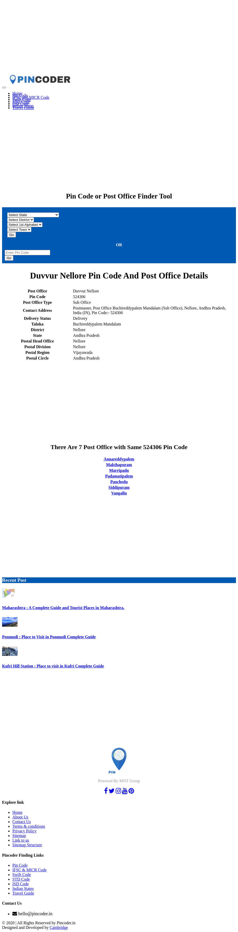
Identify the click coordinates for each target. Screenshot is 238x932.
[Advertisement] (119, 38)
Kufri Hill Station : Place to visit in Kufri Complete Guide (53, 666)
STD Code (21, 879)
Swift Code (21, 874)
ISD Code (20, 884)
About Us (20, 817)
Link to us (20, 840)
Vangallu (119, 493)
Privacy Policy (24, 831)
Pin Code (20, 865)
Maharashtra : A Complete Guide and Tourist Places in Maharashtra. (63, 608)
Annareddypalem (119, 459)
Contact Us (21, 821)
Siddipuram (119, 487)
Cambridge (59, 927)
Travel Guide (23, 108)
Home (17, 812)
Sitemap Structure (27, 845)
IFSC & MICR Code (29, 870)
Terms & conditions (28, 826)
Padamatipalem (119, 476)
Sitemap (19, 835)
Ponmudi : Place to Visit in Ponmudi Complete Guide (49, 637)
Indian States (23, 888)
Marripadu (119, 470)
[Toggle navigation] (4, 87)
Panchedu (119, 482)
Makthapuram (119, 465)
